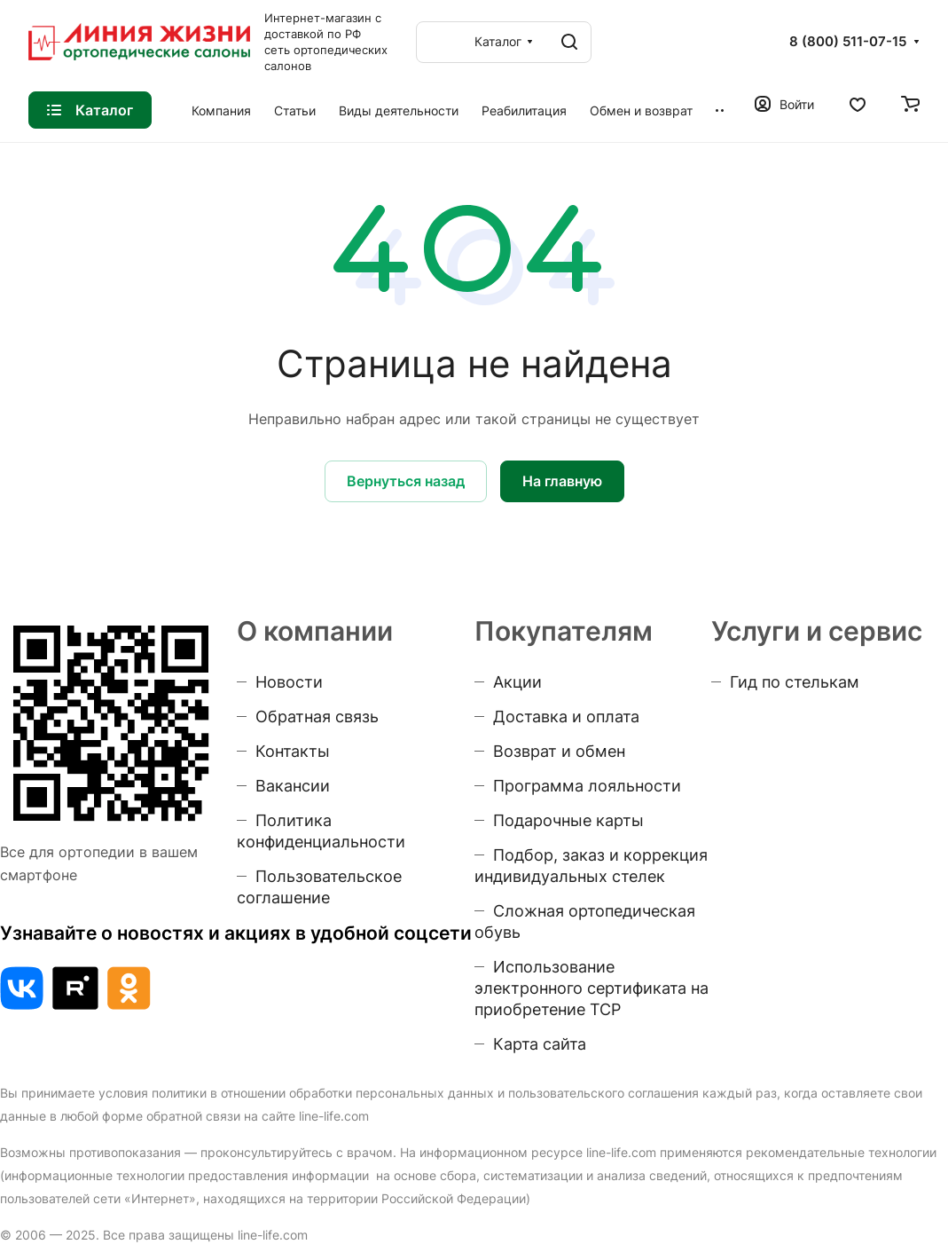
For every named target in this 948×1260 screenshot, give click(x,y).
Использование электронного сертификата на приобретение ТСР (591, 988)
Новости (289, 682)
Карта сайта (539, 1044)
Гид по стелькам (794, 682)
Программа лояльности (587, 785)
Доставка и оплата (566, 716)
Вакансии (292, 785)
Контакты (292, 751)
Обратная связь (317, 716)
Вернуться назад (406, 481)
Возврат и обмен (559, 751)
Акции (517, 682)
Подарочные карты (568, 820)
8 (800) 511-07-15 (847, 42)
